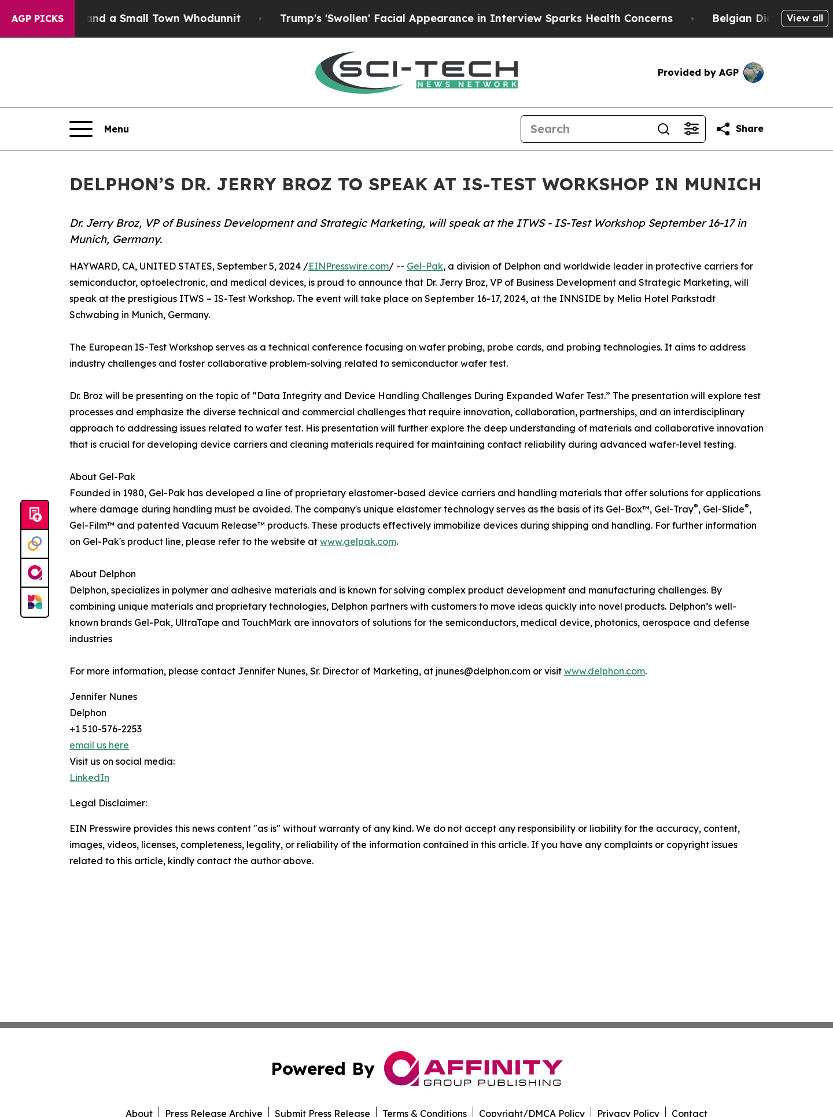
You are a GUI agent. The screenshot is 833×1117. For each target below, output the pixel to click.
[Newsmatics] (34, 602)
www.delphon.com (604, 671)
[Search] (585, 129)
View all (805, 18)
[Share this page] (739, 129)
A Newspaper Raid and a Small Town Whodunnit (135, 18)
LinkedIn (89, 777)
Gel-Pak (425, 266)
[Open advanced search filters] (691, 129)
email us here (99, 745)
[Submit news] (34, 515)
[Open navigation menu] (99, 129)
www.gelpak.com (358, 541)
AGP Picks (38, 18)
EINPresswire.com (348, 266)
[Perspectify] (34, 544)
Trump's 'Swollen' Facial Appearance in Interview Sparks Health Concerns (499, 18)
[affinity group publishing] (34, 573)
